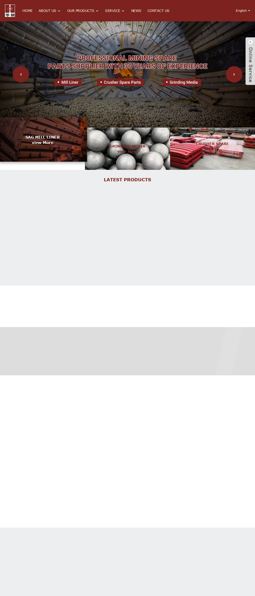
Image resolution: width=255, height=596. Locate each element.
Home (27, 10)
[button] (21, 74)
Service (115, 10)
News (136, 10)
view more (42, 142)
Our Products (83, 10)
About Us (50, 10)
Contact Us (158, 10)
